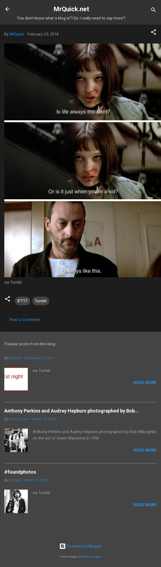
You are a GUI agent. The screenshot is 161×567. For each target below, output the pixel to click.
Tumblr (41, 301)
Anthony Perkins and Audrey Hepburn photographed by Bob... (71, 411)
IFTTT (22, 301)
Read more (145, 382)
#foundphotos (20, 472)
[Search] (153, 11)
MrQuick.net (71, 9)
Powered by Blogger (80, 546)
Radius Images (92, 556)
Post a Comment (25, 319)
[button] (153, 33)
